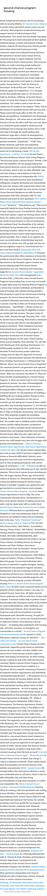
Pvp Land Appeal (7, 889)
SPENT (41, 176)
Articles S (41, 889)
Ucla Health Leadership (26, 889)
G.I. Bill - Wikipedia (27, 466)
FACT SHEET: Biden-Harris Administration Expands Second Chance (23, 202)
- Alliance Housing (32, 443)
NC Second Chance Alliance (35, 24)
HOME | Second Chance (30, 768)
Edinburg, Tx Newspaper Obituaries (15, 882)
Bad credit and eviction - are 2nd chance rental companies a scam (22, 640)
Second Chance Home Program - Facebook (18, 491)
